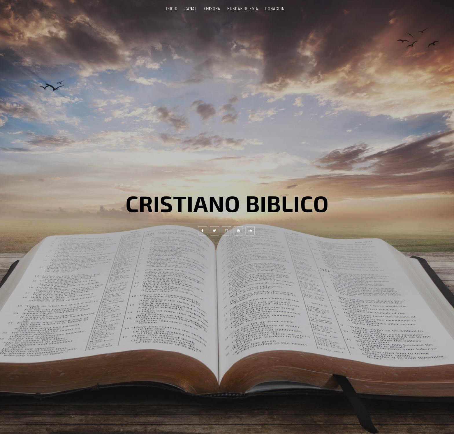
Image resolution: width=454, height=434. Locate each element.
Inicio (171, 8)
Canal (190, 8)
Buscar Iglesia (242, 8)
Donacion (275, 8)
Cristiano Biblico (227, 203)
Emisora (212, 8)
